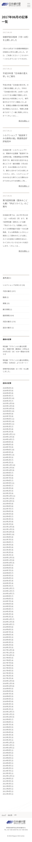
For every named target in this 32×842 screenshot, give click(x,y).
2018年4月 (7, 640)
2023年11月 (7, 467)
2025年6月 (7, 419)
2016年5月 (7, 699)
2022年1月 (7, 524)
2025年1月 (7, 431)
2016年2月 (7, 706)
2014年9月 (7, 750)
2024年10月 (7, 439)
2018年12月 (7, 619)
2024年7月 (7, 447)
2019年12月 (7, 588)
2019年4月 (7, 609)
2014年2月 (7, 768)
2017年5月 (7, 668)
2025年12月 (7, 403)
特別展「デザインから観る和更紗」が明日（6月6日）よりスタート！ (16, 361)
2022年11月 (7, 498)
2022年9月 (7, 503)
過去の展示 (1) (8, 327)
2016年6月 (7, 696)
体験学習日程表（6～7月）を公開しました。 (16, 370)
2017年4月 (7, 670)
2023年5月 (7, 483)
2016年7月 (7, 694)
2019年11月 (7, 591)
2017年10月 (7, 655)
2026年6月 (7, 388)
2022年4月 (7, 516)
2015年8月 (7, 722)
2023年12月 (7, 465)
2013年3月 (7, 773)
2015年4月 (7, 732)
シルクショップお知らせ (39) (14, 285)
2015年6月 (7, 727)
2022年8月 (7, 506)
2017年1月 (7, 678)
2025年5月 (7, 421)
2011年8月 (7, 789)
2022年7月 (7, 509)
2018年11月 (7, 622)
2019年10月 (7, 593)
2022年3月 (7, 519)
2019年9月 (7, 596)
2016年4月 (7, 701)
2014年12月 (7, 742)
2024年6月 (7, 449)
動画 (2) (6, 297)
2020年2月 (7, 583)
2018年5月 (7, 637)
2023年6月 (7, 480)
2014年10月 (7, 747)
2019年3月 (7, 611)
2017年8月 (7, 660)
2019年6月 (7, 604)
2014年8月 (7, 753)
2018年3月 (7, 642)
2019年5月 (7, 606)
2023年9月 (7, 473)
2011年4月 (7, 791)
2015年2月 (7, 737)
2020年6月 (7, 573)
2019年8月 (7, 598)
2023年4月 (7, 485)
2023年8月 (7, 475)
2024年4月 (7, 455)
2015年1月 (7, 740)
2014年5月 (7, 760)
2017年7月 (7, 663)
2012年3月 (7, 783)
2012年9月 (7, 778)
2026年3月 (7, 396)
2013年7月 (7, 771)
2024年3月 (7, 457)
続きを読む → (24, 121)
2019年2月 (7, 614)
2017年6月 (7, 665)
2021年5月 (7, 545)
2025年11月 (7, 406)
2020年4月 (7, 578)
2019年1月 (7, 616)
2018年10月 (7, 624)
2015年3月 (7, 735)
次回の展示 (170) (9, 321)
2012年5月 (7, 781)
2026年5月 (7, 390)
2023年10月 (7, 470)
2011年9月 (7, 786)
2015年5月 (7, 729)
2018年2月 (7, 645)
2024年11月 (7, 437)
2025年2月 (7, 429)
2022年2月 (7, 521)
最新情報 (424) (8, 315)
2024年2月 (7, 460)
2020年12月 (7, 557)
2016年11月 (7, 683)
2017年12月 (7, 650)
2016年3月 (7, 704)
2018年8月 (7, 629)
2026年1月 (7, 401)
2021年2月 (7, 552)
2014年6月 (7, 758)
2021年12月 (7, 527)
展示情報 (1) (7, 309)
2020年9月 (7, 565)
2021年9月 (7, 534)
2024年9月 (7, 442)
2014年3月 (7, 765)
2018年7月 (7, 632)
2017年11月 (7, 652)
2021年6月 (7, 542)
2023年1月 (7, 493)
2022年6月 (7, 511)
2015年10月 (7, 717)
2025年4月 (7, 424)
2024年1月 (7, 462)
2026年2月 (7, 398)
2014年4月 (7, 763)
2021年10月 (7, 532)
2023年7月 (7, 478)
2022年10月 (7, 501)
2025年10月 (7, 408)
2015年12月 (7, 712)
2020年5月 (7, 575)
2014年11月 (7, 745)
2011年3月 (7, 794)
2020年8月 (7, 568)
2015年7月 (7, 724)
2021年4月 (7, 547)
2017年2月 (7, 676)
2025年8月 (7, 413)
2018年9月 (7, 627)
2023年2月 (7, 491)
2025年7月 (7, 416)
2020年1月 (7, 586)
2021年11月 (7, 529)
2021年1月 (7, 555)
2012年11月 (7, 776)
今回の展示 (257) (9, 291)
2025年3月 (7, 426)
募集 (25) (6, 303)
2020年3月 (7, 580)
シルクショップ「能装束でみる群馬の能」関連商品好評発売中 (15, 138)
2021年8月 (7, 537)
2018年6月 (7, 634)
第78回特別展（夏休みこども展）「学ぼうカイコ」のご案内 (15, 203)
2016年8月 (7, 691)
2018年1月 (7, 647)
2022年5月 (7, 514)
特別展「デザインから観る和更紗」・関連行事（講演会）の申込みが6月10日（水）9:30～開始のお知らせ (16, 350)
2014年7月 (7, 755)
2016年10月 (7, 686)
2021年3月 (7, 550)
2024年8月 (7, 444)
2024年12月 (7, 434)
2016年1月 (7, 709)
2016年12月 (7, 681)
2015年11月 (7, 714)
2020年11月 (7, 560)
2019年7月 (7, 601)
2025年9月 (7, 411)
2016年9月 (7, 688)
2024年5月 (7, 452)
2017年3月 (7, 673)
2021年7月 (7, 539)
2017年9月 (7, 658)
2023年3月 (7, 488)
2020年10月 (7, 563)
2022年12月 (7, 496)
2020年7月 (7, 570)
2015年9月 (7, 719)
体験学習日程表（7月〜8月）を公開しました (16, 38)
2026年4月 (7, 393)
